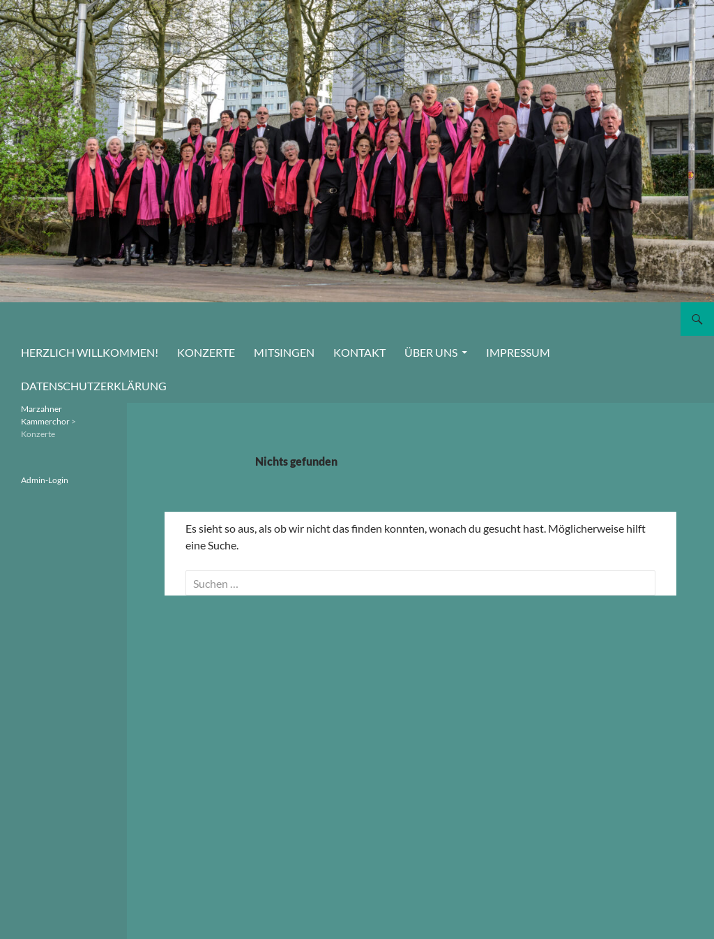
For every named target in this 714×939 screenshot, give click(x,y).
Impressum (518, 352)
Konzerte (206, 352)
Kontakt (359, 352)
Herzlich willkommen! (89, 352)
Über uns (430, 352)
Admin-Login (44, 480)
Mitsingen (284, 352)
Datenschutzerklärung (94, 385)
